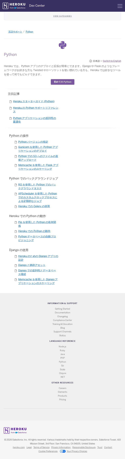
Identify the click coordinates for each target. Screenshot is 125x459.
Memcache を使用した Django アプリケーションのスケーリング (38, 281)
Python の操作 (19, 136)
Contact (108, 447)
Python (29, 31)
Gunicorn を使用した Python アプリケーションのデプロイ (38, 149)
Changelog (62, 316)
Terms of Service (41, 447)
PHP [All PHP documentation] (62, 358)
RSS (55, 414)
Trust (99, 447)
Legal (29, 447)
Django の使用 (18, 250)
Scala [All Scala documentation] (62, 369)
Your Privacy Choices (73, 451)
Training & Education (62, 324)
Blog (62, 328)
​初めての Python (62, 81)
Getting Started (62, 309)
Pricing (62, 399)
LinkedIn (69, 414)
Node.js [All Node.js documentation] (62, 346)
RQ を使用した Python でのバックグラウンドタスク (37, 186)
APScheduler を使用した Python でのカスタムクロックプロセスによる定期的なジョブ (37, 197)
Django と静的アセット (31, 265)
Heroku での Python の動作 (27, 216)
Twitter (60, 414)
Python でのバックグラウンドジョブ (33, 178)
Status (62, 335)
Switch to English (112, 61)
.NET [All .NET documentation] (62, 377)
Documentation (62, 312)
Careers (62, 388)
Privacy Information (61, 447)
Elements (62, 392)
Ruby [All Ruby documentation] (62, 350)
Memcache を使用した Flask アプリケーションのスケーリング (38, 167)
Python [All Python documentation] (62, 362)
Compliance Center (62, 320)
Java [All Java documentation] (62, 354)
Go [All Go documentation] (62, 365)
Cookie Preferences (48, 451)
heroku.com (19, 447)
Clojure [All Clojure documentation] (62, 373)
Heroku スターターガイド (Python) (33, 101)
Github (64, 414)
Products (62, 396)
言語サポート (15, 31)
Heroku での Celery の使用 (34, 206)
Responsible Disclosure (84, 447)
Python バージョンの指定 (33, 142)
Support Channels (62, 331)
